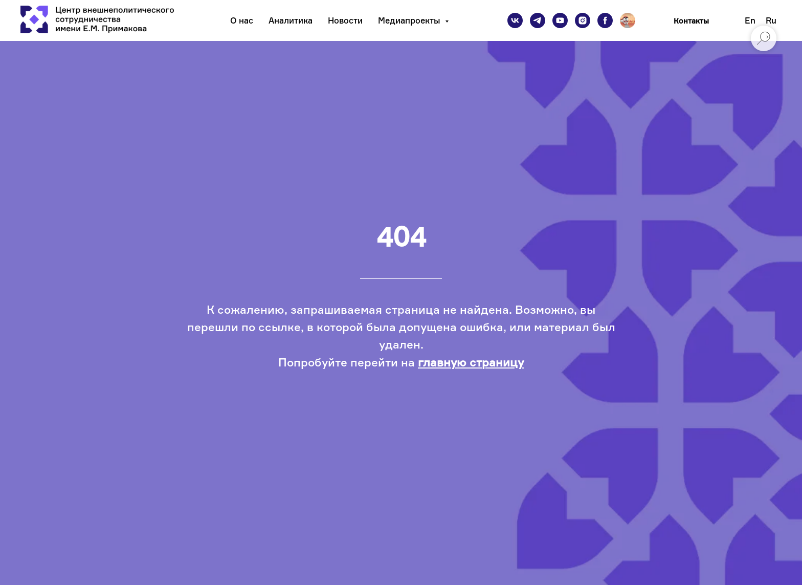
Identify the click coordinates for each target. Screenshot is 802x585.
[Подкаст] (627, 20)
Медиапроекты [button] (410, 20)
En (750, 20)
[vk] (515, 20)
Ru (771, 20)
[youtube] (560, 20)
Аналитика (291, 20)
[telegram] (537, 20)
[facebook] (605, 20)
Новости (345, 20)
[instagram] (582, 20)
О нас (241, 20)
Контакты (691, 20)
